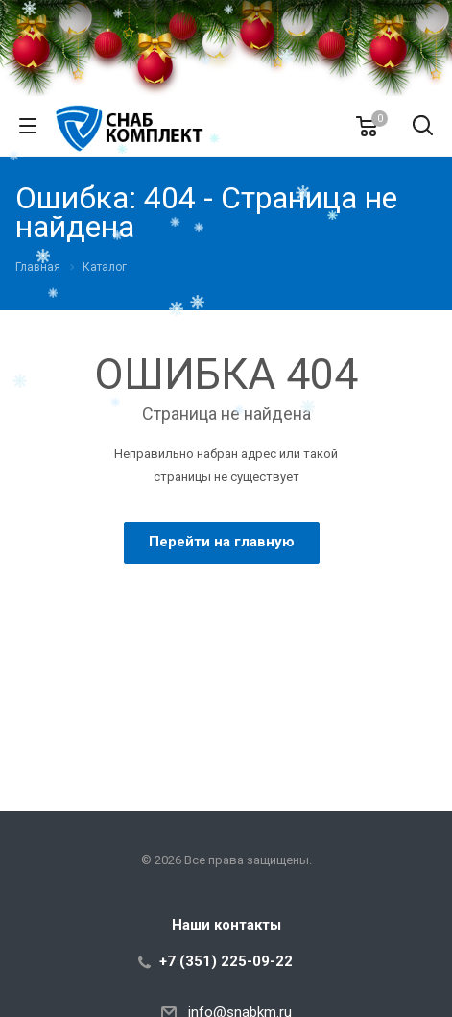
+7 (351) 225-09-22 (226, 961)
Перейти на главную (222, 541)
